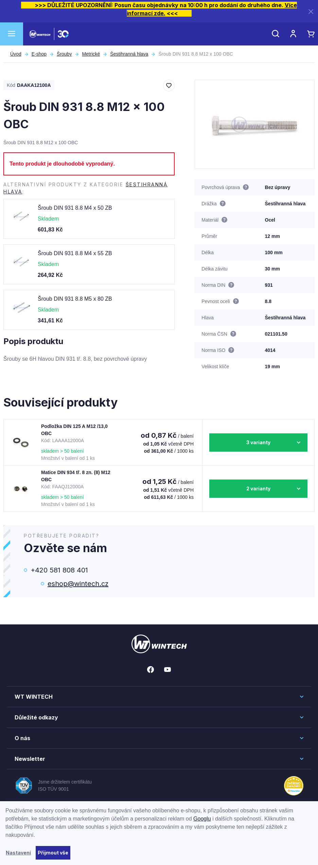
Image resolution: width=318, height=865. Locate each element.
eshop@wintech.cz (78, 584)
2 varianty (258, 488)
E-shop (39, 54)
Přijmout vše (53, 852)
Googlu (202, 819)
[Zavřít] (310, 11)
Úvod (15, 54)
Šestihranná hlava (129, 54)
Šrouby (64, 54)
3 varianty (258, 442)
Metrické (91, 54)
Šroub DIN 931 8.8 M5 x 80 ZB (75, 299)
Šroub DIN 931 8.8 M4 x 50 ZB (75, 208)
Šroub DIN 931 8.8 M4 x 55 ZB (75, 253)
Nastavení (18, 852)
